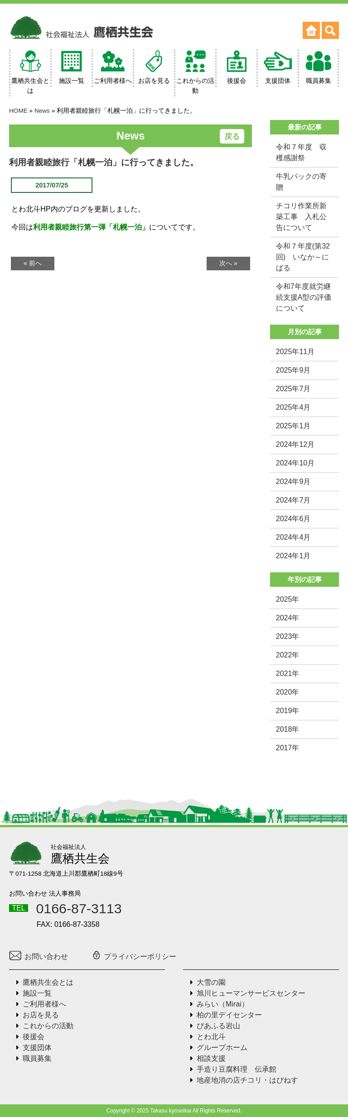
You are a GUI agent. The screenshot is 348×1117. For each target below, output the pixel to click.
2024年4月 (293, 537)
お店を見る (41, 1015)
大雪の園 (211, 982)
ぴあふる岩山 (218, 1026)
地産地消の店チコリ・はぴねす (247, 1080)
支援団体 (37, 1047)
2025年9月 (293, 370)
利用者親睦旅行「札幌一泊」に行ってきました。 (103, 162)
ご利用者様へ (44, 1004)
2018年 (288, 729)
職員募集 (37, 1058)
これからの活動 (48, 1026)
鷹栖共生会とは (48, 982)
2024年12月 (295, 444)
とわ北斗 (211, 1036)
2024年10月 (295, 463)
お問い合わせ (38, 956)
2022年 (288, 655)
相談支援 (211, 1058)
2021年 (288, 673)
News (42, 110)
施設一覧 (37, 993)
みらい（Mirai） (223, 1004)
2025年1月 (293, 426)
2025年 (288, 599)
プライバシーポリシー (134, 956)
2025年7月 (293, 389)
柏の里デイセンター (229, 1015)
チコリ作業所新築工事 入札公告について (301, 216)
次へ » (228, 263)
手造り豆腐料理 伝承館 (236, 1069)
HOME (18, 110)
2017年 (288, 748)
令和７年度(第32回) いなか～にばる (303, 257)
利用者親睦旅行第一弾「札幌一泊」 (91, 227)
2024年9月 (293, 481)
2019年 (288, 710)
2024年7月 (293, 500)
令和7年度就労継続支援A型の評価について (304, 297)
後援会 (33, 1036)
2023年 (288, 636)
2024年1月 (293, 556)
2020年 (288, 692)
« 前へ (33, 263)
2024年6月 (293, 519)
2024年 (288, 618)
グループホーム (222, 1047)
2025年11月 (295, 351)
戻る (232, 136)
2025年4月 (293, 407)
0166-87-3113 (78, 908)
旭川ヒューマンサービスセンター (251, 993)
